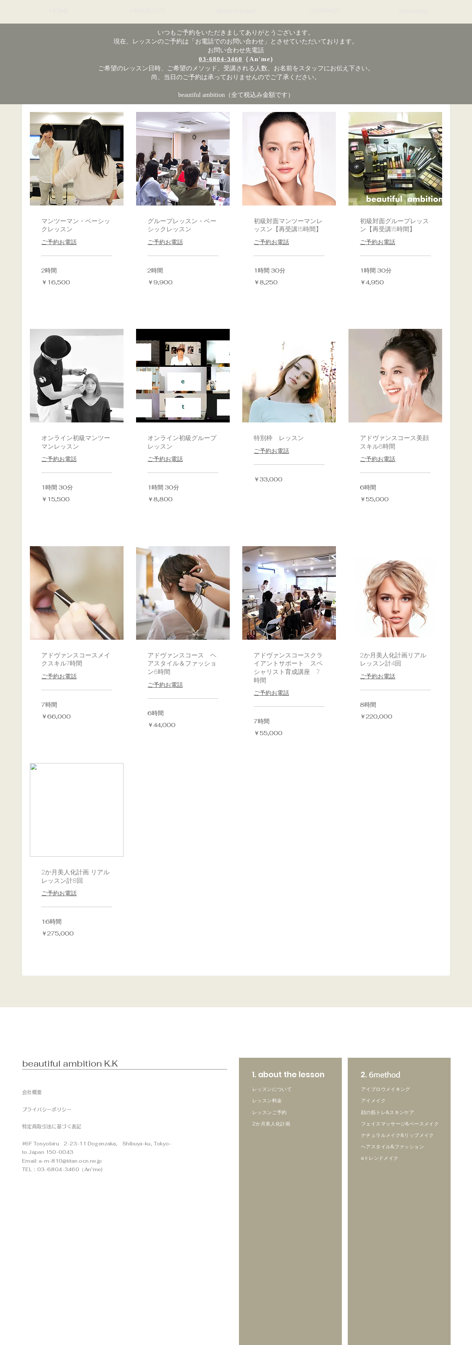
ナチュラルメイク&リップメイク (397, 1135)
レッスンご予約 (269, 1112)
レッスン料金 (267, 1101)
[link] (76, 225)
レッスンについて (272, 1089)
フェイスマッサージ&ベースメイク (400, 1124)
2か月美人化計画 (271, 1124)
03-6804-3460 (220, 59)
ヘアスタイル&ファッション (392, 1147)
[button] (147, 11)
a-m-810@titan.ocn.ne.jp (70, 1161)
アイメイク (373, 1101)
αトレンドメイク (380, 1158)
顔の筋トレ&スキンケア (387, 1112)
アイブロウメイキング (385, 1089)
